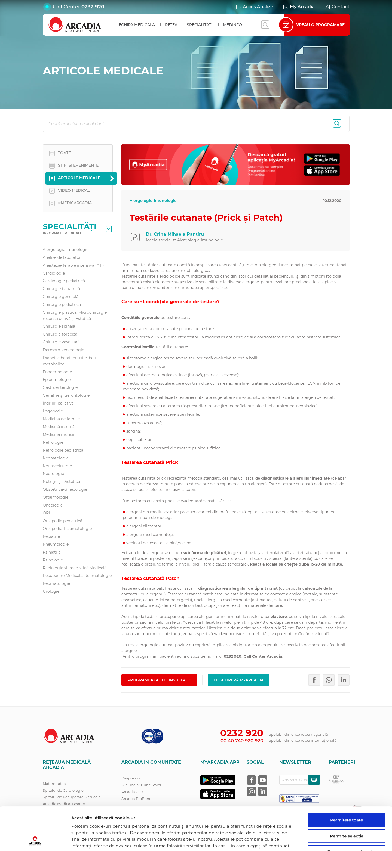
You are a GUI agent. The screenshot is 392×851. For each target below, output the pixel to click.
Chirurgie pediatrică (62, 304)
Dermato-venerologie (63, 349)
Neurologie (53, 473)
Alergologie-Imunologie (65, 249)
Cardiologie (54, 273)
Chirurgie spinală (59, 326)
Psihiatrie (52, 552)
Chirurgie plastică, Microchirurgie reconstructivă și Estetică (75, 315)
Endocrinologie (57, 371)
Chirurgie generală (60, 296)
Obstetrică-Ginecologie (65, 489)
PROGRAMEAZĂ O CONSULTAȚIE (159, 680)
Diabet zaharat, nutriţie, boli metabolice (69, 361)
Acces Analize (254, 7)
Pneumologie (56, 544)
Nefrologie (53, 442)
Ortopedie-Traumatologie (67, 528)
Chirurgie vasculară (61, 342)
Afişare (281, 840)
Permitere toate (346, 779)
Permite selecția (346, 795)
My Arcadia (299, 7)
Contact (337, 7)
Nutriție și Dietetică (61, 481)
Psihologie (53, 560)
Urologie (51, 591)
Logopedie (53, 411)
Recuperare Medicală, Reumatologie (77, 575)
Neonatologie (56, 458)
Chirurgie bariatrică (61, 288)
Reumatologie (56, 583)
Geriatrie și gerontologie (66, 395)
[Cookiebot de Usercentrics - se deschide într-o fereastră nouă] (35, 840)
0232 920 (92, 7)
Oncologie (53, 505)
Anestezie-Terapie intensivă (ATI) (73, 265)
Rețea (171, 24)
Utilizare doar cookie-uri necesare (347, 814)
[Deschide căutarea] (265, 24)
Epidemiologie (57, 379)
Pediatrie (51, 536)
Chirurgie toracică (60, 334)
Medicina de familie (61, 419)
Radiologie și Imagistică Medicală (74, 568)
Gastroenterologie (60, 387)
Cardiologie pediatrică (64, 280)
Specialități (199, 24)
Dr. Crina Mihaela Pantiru (175, 234)
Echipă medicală (137, 24)
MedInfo (232, 24)
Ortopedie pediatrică (62, 520)
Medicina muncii (58, 434)
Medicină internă (59, 426)
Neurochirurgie (57, 466)
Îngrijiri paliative (58, 403)
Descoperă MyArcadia (239, 680)
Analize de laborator (62, 257)
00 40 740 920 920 (241, 740)
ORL (47, 513)
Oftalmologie (55, 497)
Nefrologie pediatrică (63, 450)
